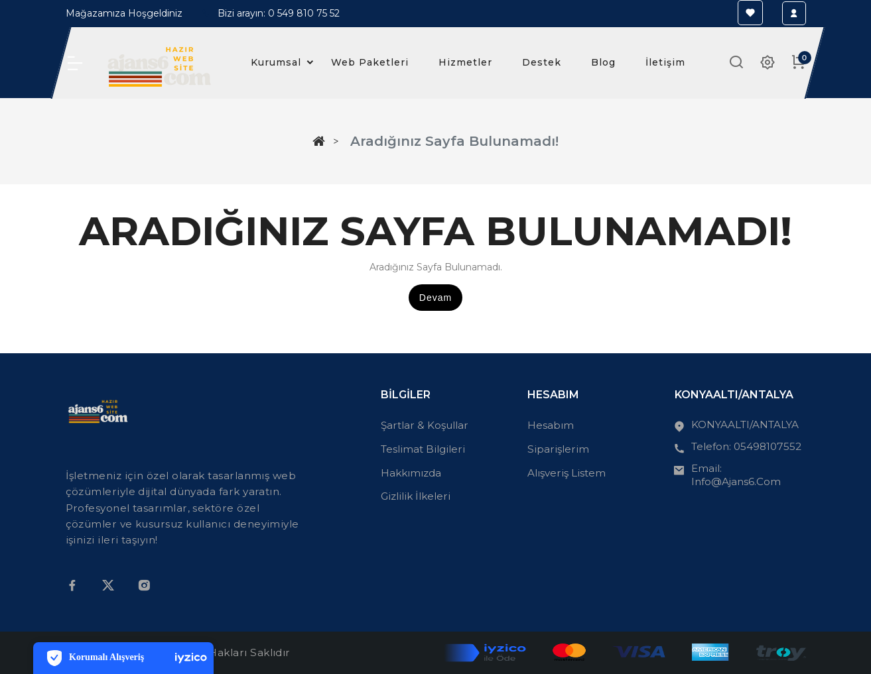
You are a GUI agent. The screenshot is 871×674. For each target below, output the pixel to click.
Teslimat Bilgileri (423, 449)
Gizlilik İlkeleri (415, 496)
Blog (603, 62)
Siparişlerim (558, 449)
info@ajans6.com (736, 481)
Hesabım (550, 425)
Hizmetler (465, 62)
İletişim (665, 62)
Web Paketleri (370, 62)
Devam (435, 297)
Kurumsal (286, 63)
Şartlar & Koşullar (424, 425)
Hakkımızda (411, 473)
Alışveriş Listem (566, 473)
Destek (541, 62)
